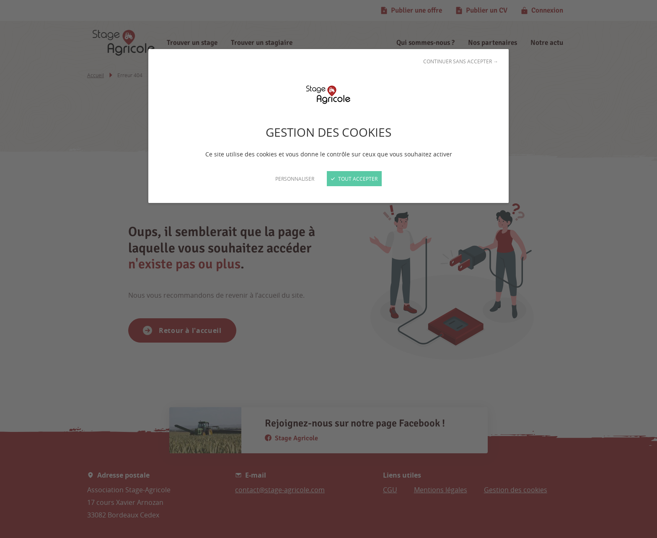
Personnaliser (294, 178)
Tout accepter (354, 178)
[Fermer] (328, 269)
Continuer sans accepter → (460, 61)
